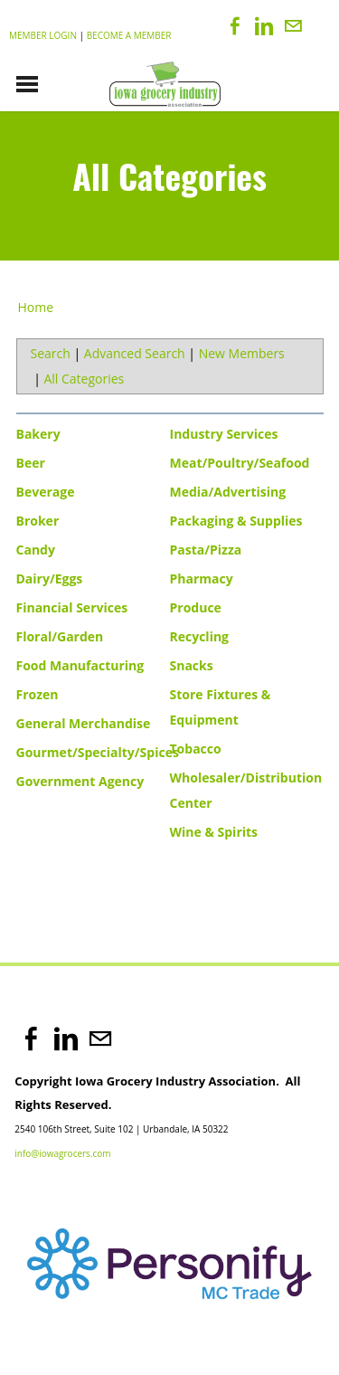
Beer (30, 462)
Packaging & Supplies (236, 520)
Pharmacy (201, 578)
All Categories (83, 378)
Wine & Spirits (214, 831)
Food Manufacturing (80, 665)
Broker (38, 520)
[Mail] (293, 26)
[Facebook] (235, 26)
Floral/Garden (60, 636)
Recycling (200, 636)
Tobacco (195, 748)
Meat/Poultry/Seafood (240, 462)
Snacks (191, 665)
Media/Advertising (228, 491)
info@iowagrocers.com (62, 1153)
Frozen (37, 694)
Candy (35, 549)
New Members (242, 353)
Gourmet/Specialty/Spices (97, 752)
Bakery (38, 433)
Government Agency (80, 781)
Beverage (45, 491)
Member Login (43, 35)
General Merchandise (83, 723)
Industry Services (224, 433)
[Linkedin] (264, 26)
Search (51, 353)
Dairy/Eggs (49, 578)
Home (36, 307)
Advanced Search (134, 353)
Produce (195, 607)
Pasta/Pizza (206, 549)
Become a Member (129, 35)
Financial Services (72, 607)
